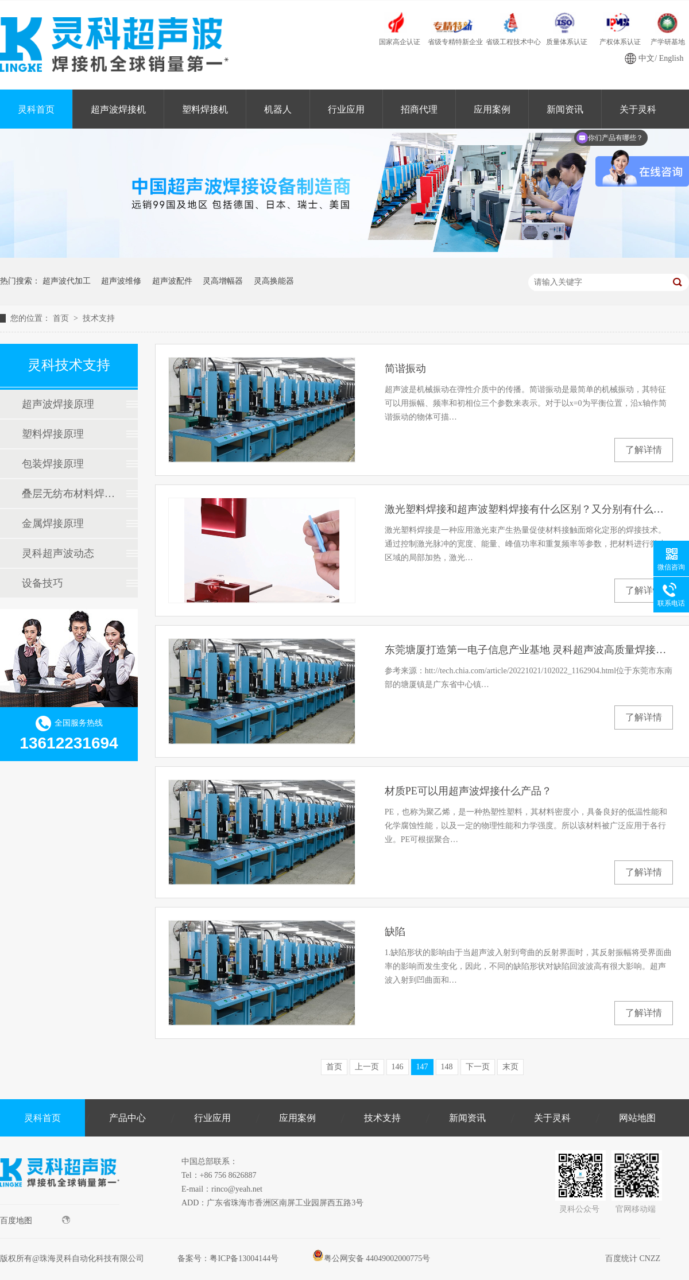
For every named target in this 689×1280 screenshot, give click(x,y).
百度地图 (35, 1220)
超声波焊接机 (118, 109)
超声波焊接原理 (58, 404)
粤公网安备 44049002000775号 (371, 1258)
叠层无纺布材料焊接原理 (68, 493)
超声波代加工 (66, 281)
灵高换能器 (274, 281)
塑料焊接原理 (53, 434)
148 (447, 1066)
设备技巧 (42, 583)
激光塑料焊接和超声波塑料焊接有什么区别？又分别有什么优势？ (529, 509)
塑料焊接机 (205, 109)
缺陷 (395, 931)
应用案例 (492, 109)
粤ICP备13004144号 (244, 1258)
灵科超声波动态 (58, 553)
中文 (646, 58)
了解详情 (643, 450)
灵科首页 (36, 109)
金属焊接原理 (53, 523)
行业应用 (346, 109)
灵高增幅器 (223, 281)
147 (422, 1066)
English (671, 58)
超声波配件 (172, 281)
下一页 (478, 1066)
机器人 (278, 109)
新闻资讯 (565, 109)
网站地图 (637, 1118)
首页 (62, 318)
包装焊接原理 (53, 464)
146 (398, 1066)
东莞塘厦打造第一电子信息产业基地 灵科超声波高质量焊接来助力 (529, 649)
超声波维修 (121, 281)
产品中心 (127, 1118)
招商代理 (419, 109)
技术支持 (99, 318)
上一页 (367, 1066)
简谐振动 (405, 368)
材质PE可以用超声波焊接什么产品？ (468, 791)
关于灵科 (552, 1118)
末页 (510, 1066)
